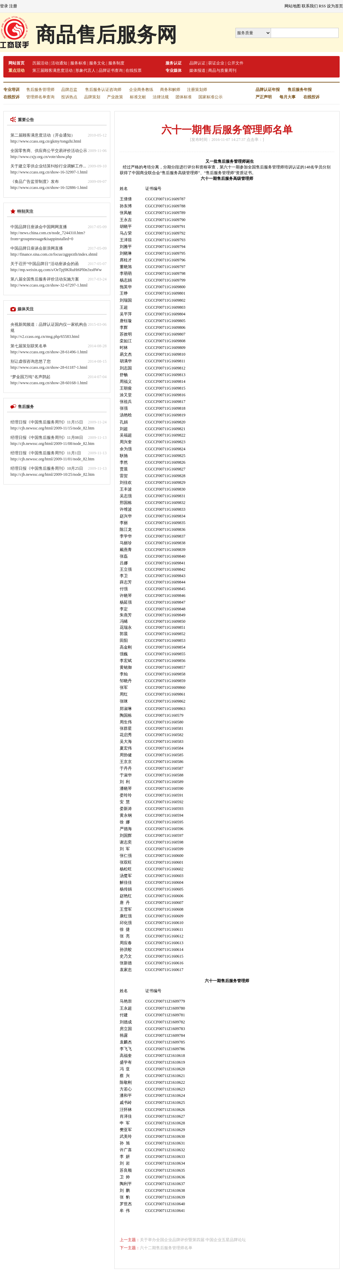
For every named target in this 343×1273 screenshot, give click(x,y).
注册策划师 (197, 89)
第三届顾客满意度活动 (52, 70)
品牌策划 (92, 97)
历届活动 (40, 63)
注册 (13, 6)
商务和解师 (170, 89)
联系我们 (310, 6)
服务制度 (116, 63)
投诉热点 (69, 97)
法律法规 (161, 97)
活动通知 (59, 63)
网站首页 (16, 63)
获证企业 (216, 63)
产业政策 (115, 97)
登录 (4, 6)
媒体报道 (197, 70)
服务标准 (78, 63)
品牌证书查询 (111, 70)
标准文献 (138, 97)
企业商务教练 (141, 89)
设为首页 (335, 6)
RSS (322, 6)
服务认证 (173, 63)
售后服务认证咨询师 (103, 89)
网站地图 (292, 6)
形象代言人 (85, 70)
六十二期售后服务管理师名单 (166, 1247)
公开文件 (235, 63)
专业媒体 (173, 70)
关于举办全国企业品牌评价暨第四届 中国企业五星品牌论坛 (193, 1239)
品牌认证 (197, 63)
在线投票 (133, 70)
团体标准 (184, 97)
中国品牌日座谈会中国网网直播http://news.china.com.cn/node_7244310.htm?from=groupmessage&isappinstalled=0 (47, 232)
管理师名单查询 (40, 97)
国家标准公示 (210, 97)
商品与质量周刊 (222, 70)
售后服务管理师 (40, 89)
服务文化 (97, 63)
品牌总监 (69, 89)
